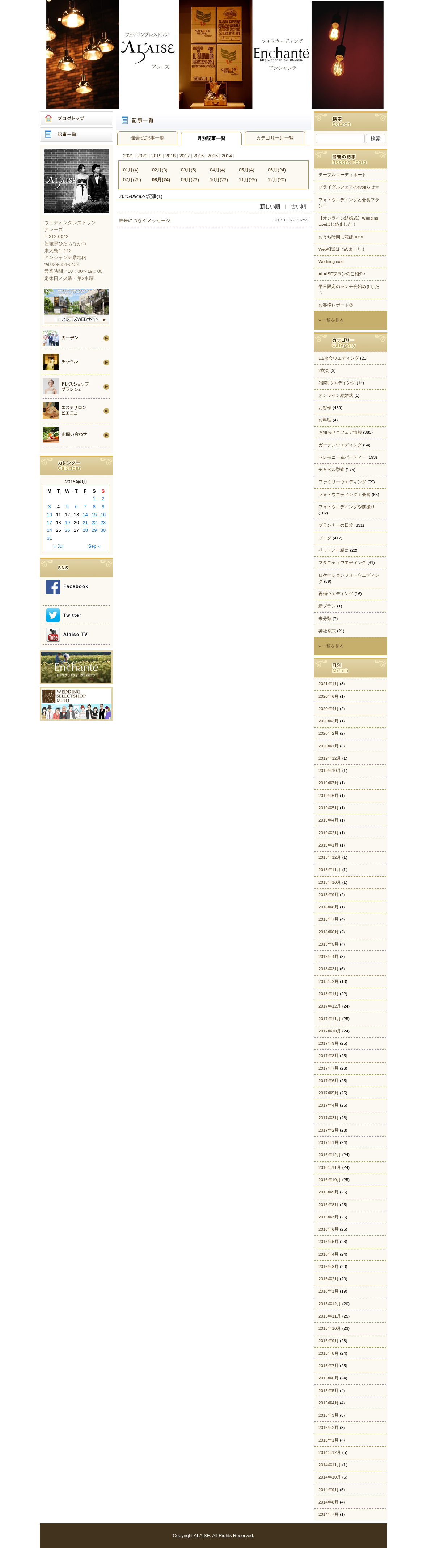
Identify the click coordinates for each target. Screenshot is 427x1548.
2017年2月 (328, 1130)
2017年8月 (328, 1055)
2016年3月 (328, 1266)
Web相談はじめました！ (342, 249)
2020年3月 (328, 721)
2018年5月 (328, 944)
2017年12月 (329, 1006)
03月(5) (188, 170)
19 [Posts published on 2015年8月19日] (67, 522)
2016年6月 (328, 1229)
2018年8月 (328, 907)
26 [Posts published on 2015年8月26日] (67, 530)
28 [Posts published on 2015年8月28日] (85, 530)
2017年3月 (328, 1118)
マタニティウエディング (342, 562)
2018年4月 (328, 956)
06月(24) (277, 170)
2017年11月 (329, 1019)
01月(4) (131, 170)
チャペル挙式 (331, 469)
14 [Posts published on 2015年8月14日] (85, 514)
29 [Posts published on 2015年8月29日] (94, 530)
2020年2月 (328, 733)
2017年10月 (329, 1031)
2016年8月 (328, 1205)
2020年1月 (328, 746)
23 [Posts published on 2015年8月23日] (103, 522)
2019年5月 (328, 808)
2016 (199, 155)
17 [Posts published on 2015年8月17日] (49, 522)
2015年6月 (328, 1378)
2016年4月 (328, 1254)
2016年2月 (328, 1279)
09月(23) (190, 179)
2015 (213, 155)
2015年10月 (329, 1328)
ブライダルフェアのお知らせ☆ (348, 187)
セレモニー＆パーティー (342, 457)
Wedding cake (331, 261)
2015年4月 (328, 1403)
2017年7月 (328, 1068)
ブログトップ (76, 118)
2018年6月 (328, 932)
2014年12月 (329, 1452)
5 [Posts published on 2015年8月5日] (67, 506)
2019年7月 (328, 783)
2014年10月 (329, 1477)
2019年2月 (328, 833)
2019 (156, 155)
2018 (170, 155)
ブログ (324, 538)
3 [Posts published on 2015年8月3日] (49, 506)
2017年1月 (328, 1142)
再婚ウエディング (335, 593)
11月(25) (248, 179)
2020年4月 (328, 709)
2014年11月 (329, 1465)
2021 (128, 155)
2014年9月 (328, 1490)
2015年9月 (328, 1341)
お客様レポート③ (335, 305)
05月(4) (246, 170)
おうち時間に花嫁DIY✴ (341, 237)
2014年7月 (328, 1514)
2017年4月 (328, 1105)
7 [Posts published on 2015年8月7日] (85, 506)
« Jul (58, 546)
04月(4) (217, 170)
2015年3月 (328, 1415)
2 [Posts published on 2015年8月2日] (103, 498)
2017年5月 (328, 1093)
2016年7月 (328, 1217)
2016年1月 (328, 1291)
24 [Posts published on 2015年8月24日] (49, 530)
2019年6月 (328, 795)
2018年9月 (328, 894)
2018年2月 (328, 981)
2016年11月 (329, 1167)
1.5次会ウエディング (338, 358)
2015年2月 (328, 1427)
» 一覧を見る (331, 320)
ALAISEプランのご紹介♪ (341, 274)
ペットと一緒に (333, 550)
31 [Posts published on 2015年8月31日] (49, 538)
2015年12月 (329, 1304)
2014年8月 (328, 1502)
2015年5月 (328, 1390)
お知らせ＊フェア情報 (340, 432)
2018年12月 (329, 857)
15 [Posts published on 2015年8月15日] (94, 514)
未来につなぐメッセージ (144, 220)
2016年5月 (328, 1241)
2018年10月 (329, 882)
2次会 (323, 370)
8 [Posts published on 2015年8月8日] (94, 506)
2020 (142, 155)
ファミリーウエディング (342, 482)
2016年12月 (329, 1155)
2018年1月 (328, 994)
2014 (226, 155)
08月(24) (161, 179)
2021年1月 (328, 684)
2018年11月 (329, 870)
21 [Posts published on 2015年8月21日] (85, 522)
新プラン (327, 606)
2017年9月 (328, 1043)
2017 (184, 155)
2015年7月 (328, 1365)
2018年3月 (328, 969)
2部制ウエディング (336, 383)
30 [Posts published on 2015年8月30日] (103, 530)
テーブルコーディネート (342, 175)
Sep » (94, 546)
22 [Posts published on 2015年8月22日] (94, 522)
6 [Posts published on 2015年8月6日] (76, 506)
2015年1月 (328, 1440)
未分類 (324, 618)
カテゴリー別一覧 (275, 138)
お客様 (324, 408)
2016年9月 (328, 1192)
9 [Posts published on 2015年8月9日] (103, 506)
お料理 (324, 420)
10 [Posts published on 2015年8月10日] (49, 514)
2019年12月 (329, 758)
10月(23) (219, 179)
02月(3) (160, 170)
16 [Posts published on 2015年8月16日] (103, 514)
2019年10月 (329, 770)
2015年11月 (329, 1316)
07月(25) (132, 179)
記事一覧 (76, 134)
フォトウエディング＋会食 (344, 494)
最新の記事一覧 (147, 138)
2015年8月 (328, 1353)
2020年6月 (328, 696)
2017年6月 (328, 1080)
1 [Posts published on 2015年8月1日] (94, 498)
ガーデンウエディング (340, 445)
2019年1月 (328, 845)
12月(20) (277, 179)
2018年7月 (328, 919)
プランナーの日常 (335, 525)
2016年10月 (329, 1180)
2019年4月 (328, 820)
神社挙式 (327, 631)
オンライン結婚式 (335, 395)
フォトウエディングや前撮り (346, 507)
